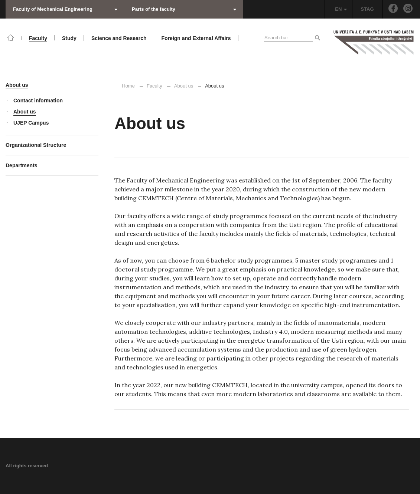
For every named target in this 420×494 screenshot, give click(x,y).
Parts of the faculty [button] (184, 9)
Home (128, 86)
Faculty (154, 86)
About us (183, 86)
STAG (367, 9)
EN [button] (341, 9)
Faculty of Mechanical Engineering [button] (65, 9)
